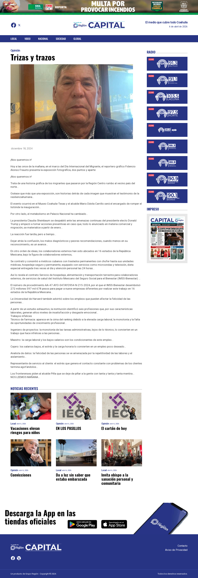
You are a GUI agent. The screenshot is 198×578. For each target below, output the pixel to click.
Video (27, 39)
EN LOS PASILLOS (69, 428)
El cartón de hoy (114, 428)
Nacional (43, 39)
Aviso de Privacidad (176, 549)
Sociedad (61, 39)
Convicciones (21, 475)
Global (77, 39)
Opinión (15, 50)
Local (14, 39)
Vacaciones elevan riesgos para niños (25, 430)
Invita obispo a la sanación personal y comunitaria (117, 479)
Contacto (182, 545)
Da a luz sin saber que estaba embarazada (73, 477)
